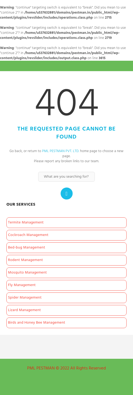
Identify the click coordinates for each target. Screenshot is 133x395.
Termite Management (26, 222)
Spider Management (25, 298)
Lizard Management (24, 310)
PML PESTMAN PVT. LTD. (60, 151)
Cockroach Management (28, 235)
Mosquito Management (27, 273)
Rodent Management (25, 260)
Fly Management (22, 285)
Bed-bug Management (26, 248)
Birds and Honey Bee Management (36, 323)
